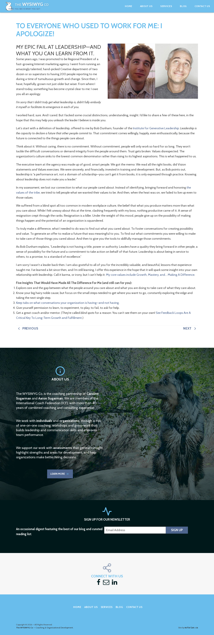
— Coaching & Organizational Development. (44, 623)
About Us (137, 6)
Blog (174, 6)
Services (157, 6)
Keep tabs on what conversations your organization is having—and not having (67, 304)
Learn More (59, 474)
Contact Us (193, 6)
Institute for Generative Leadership (156, 130)
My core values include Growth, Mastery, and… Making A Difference (150, 276)
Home (119, 6)
